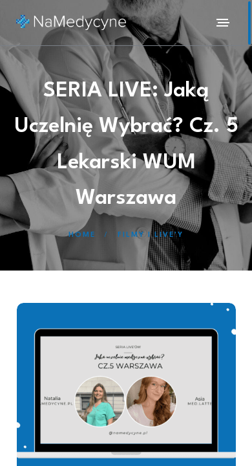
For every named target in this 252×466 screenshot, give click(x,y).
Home (82, 235)
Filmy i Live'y (151, 235)
